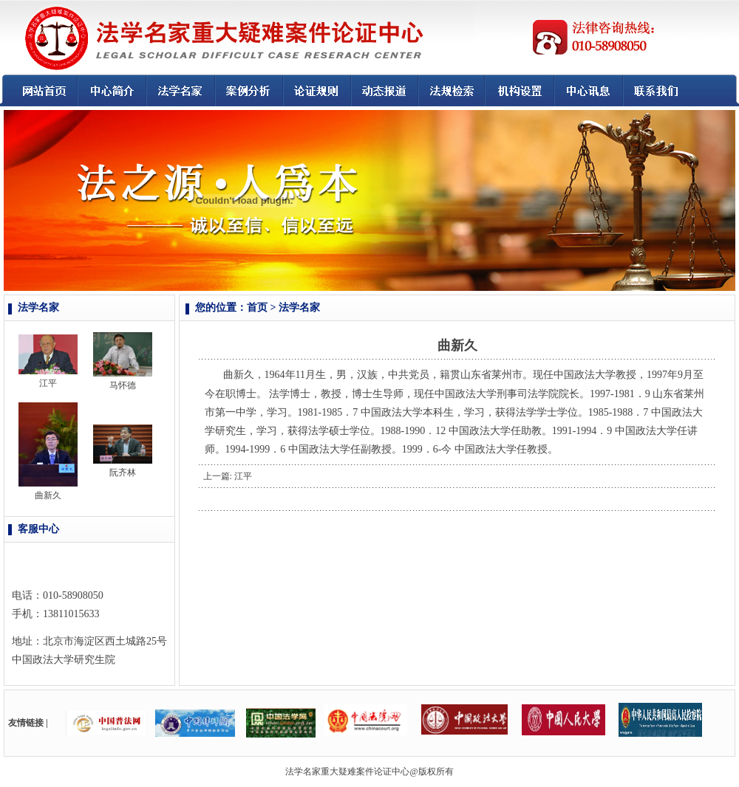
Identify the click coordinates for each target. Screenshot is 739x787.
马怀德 (122, 385)
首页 (257, 307)
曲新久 (48, 495)
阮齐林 (122, 472)
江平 (48, 383)
